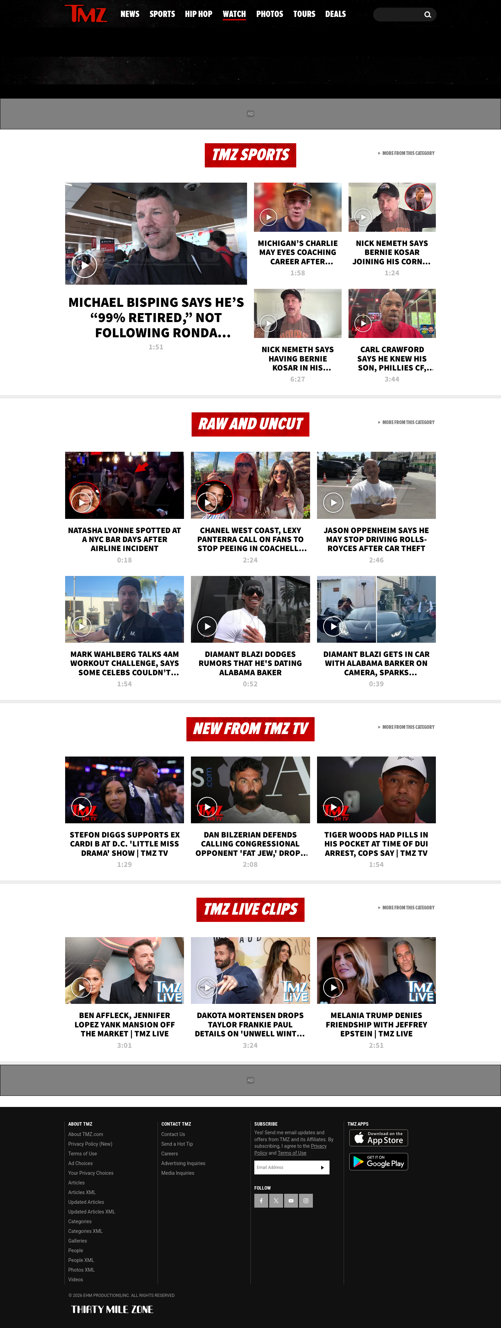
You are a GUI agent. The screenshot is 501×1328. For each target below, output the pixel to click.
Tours (358, 71)
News (81, 71)
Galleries (77, 1241)
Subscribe (322, 1167)
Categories (79, 1221)
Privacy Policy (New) (90, 1144)
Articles (76, 1182)
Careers (169, 1153)
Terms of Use (82, 1153)
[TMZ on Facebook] (70, 13)
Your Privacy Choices (91, 1173)
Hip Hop (191, 71)
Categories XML (85, 1231)
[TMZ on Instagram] (106, 13)
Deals (408, 71)
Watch (247, 71)
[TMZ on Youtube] (92, 12)
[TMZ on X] (80, 13)
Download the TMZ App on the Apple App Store (378, 1138)
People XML (81, 1260)
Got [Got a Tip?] (86, 42)
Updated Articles (86, 1202)
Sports (133, 71)
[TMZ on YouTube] (291, 1201)
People (75, 1250)
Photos (303, 71)
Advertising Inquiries (183, 1163)
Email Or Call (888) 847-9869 (144, 42)
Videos (75, 1279)
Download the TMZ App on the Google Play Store (378, 1162)
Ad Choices (80, 1163)
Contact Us (173, 1134)
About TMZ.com (85, 1134)
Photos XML (81, 1270)
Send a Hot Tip (177, 1144)
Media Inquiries (177, 1173)
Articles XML (82, 1192)
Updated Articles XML (91, 1212)
